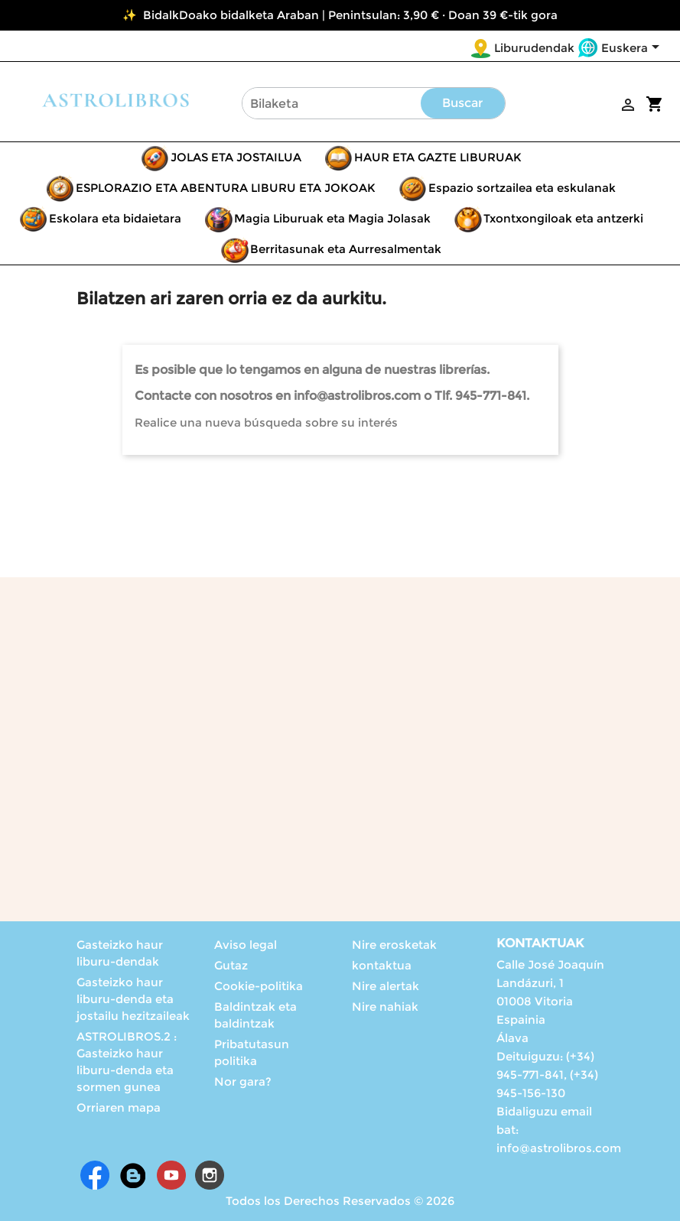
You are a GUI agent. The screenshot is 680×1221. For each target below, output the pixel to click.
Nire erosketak (394, 944)
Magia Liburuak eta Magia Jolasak (332, 218)
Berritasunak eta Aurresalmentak (345, 249)
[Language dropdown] (633, 49)
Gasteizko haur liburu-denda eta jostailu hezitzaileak (133, 999)
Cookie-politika (258, 986)
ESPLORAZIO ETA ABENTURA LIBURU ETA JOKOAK (226, 187)
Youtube (171, 1175)
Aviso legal (245, 944)
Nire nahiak (385, 1006)
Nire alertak (385, 986)
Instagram (209, 1175)
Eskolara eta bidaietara (115, 218)
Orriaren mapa (118, 1107)
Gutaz (231, 965)
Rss (133, 1175)
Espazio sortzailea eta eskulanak (522, 187)
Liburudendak (534, 48)
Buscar (462, 103)
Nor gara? (243, 1081)
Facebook (94, 1175)
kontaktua (382, 965)
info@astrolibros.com (558, 1148)
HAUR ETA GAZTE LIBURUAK (438, 157)
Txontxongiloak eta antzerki (563, 218)
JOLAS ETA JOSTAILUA (236, 157)
